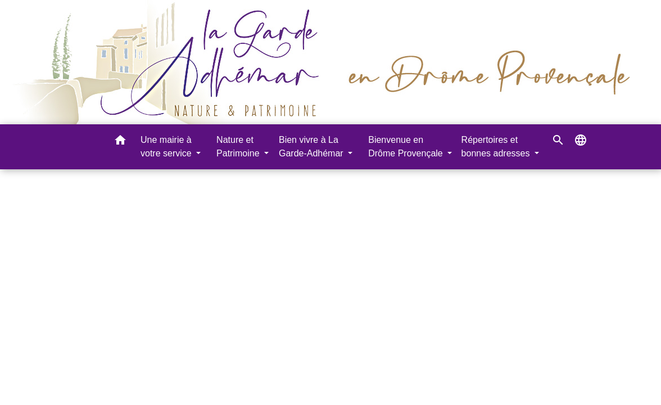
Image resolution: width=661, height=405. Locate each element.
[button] (120, 142)
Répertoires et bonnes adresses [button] (496, 146)
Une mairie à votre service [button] (167, 146)
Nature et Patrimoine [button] (239, 146)
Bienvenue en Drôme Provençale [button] (406, 146)
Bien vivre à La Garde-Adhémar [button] (312, 146)
